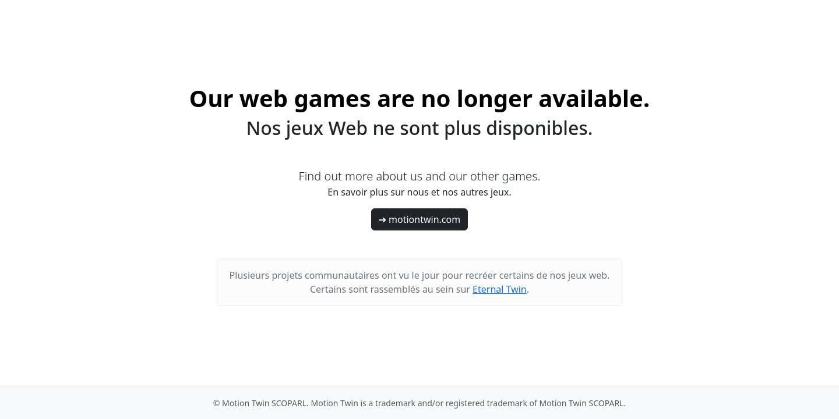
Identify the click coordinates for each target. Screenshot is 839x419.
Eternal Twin (500, 289)
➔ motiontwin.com (419, 219)
